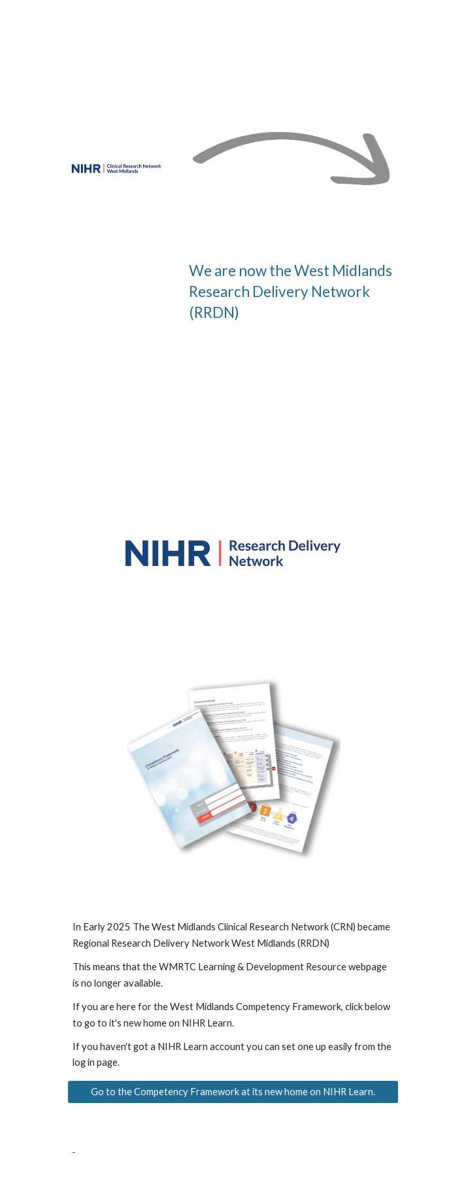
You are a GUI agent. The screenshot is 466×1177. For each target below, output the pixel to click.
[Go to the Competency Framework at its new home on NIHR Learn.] (233, 1092)
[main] (291, 291)
